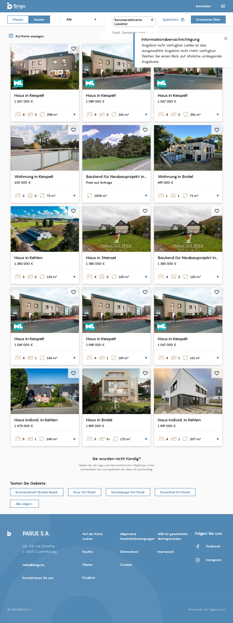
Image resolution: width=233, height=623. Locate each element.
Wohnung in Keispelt (33, 176)
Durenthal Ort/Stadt (175, 492)
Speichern (173, 19)
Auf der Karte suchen (92, 536)
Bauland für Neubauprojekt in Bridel (121, 176)
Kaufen (39, 19)
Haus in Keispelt (29, 95)
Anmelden (203, 6)
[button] (75, 66)
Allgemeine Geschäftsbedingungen (135, 536)
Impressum (165, 551)
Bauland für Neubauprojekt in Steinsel (194, 257)
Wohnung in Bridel (175, 176)
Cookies (126, 564)
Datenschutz (129, 551)
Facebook (207, 546)
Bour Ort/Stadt (84, 492)
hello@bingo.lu (33, 565)
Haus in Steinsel (101, 257)
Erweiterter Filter (208, 19)
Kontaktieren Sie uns (38, 578)
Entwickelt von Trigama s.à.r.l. (207, 609)
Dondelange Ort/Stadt (128, 492)
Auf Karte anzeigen (25, 35)
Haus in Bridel (99, 419)
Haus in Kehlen (28, 257)
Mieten (18, 19)
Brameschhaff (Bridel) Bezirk (36, 492)
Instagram (208, 560)
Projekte (88, 577)
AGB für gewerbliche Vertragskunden (172, 536)
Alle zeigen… (24, 504)
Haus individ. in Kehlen (36, 419)
